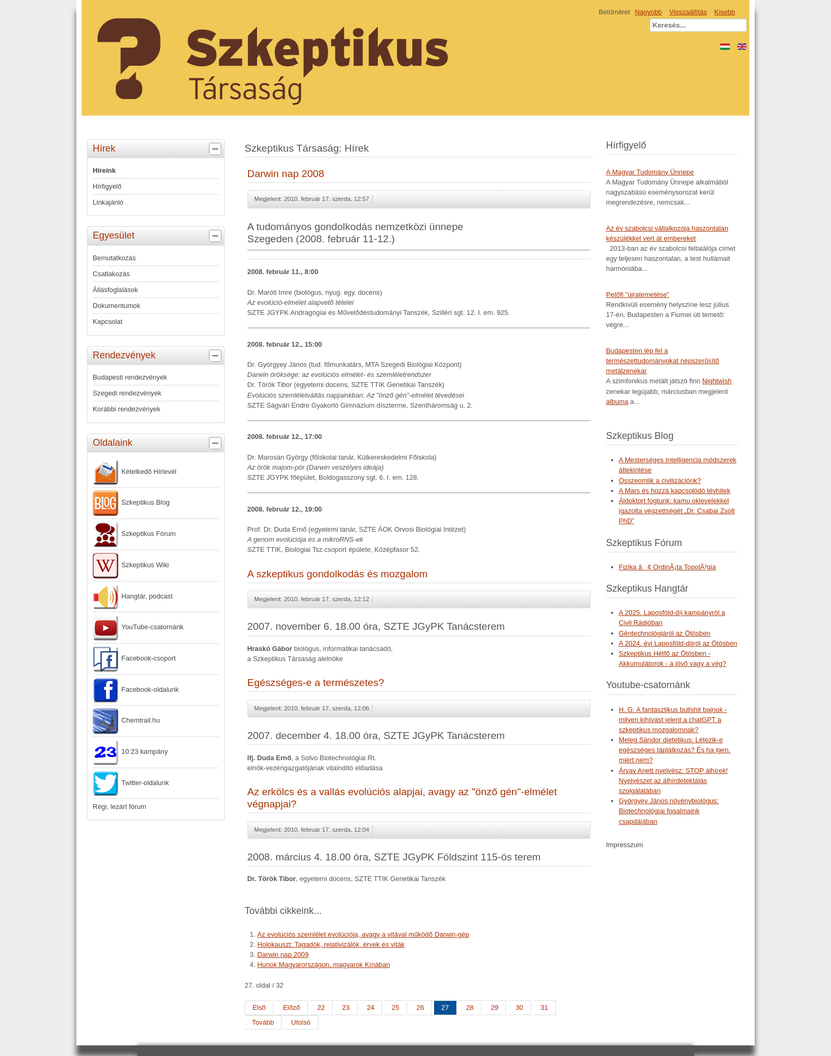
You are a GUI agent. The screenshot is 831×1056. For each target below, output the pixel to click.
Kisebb (724, 12)
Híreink (104, 170)
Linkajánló (108, 202)
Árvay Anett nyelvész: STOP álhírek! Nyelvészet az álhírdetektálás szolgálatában (673, 781)
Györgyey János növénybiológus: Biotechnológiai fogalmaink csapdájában (669, 811)
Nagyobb (648, 12)
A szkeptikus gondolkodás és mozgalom (337, 573)
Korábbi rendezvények (126, 409)
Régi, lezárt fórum (119, 807)
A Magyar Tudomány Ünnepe (650, 172)
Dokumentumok (116, 306)
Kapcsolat (107, 321)
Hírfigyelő (107, 186)
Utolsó (300, 1022)
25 (395, 1007)
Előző (291, 1007)
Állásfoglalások (115, 290)
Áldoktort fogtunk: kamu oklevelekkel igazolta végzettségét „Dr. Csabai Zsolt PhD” (677, 511)
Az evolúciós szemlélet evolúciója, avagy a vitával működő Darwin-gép (364, 934)
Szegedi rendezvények (127, 393)
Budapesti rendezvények (130, 377)
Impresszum (624, 845)
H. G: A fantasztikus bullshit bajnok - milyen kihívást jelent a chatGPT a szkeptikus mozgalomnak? (673, 720)
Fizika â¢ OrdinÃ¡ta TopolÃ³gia (667, 567)
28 (469, 1007)
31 (544, 1007)
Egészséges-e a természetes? (315, 682)
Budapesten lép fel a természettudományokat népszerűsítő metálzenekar (662, 361)
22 (321, 1007)
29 (494, 1007)
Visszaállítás (688, 12)
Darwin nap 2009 (283, 954)
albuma (617, 402)
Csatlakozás (111, 274)
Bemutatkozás (114, 258)
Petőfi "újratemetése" (637, 294)
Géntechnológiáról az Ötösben (665, 633)
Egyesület (158, 236)
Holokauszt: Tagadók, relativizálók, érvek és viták (331, 944)
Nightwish (716, 381)
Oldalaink (158, 443)
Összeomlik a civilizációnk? (660, 481)
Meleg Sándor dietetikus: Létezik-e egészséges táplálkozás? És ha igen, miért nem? (675, 750)
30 (519, 1007)
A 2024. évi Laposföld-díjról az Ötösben (678, 643)
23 (345, 1007)
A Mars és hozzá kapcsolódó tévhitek (675, 491)
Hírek (158, 149)
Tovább (263, 1022)
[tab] (216, 149)
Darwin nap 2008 (285, 173)
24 (370, 1007)
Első (259, 1007)
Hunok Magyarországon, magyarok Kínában (324, 965)
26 (420, 1007)
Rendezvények (158, 356)
